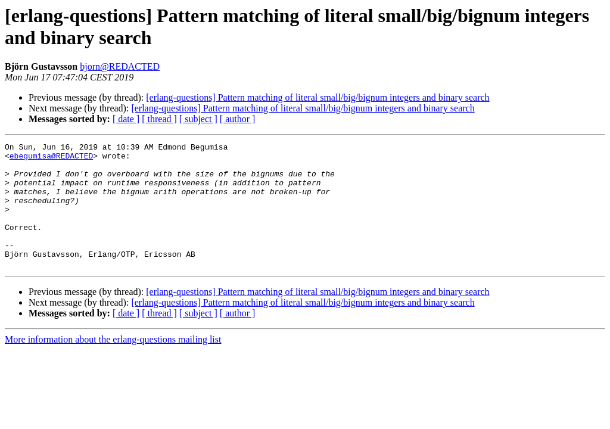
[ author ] (238, 119)
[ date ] (126, 119)
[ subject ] (198, 119)
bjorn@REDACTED (120, 66)
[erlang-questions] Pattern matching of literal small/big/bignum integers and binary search (317, 97)
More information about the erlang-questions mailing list (113, 364)
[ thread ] (159, 119)
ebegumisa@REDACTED (51, 159)
